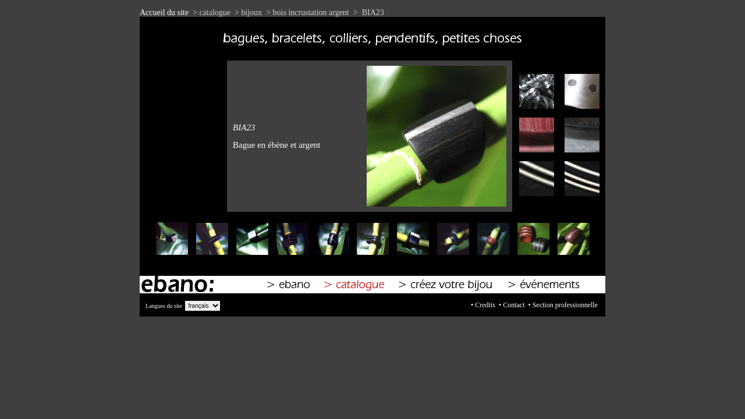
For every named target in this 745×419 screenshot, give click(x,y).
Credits (485, 305)
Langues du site (164, 306)
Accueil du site (164, 12)
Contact (513, 305)
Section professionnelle (565, 305)
